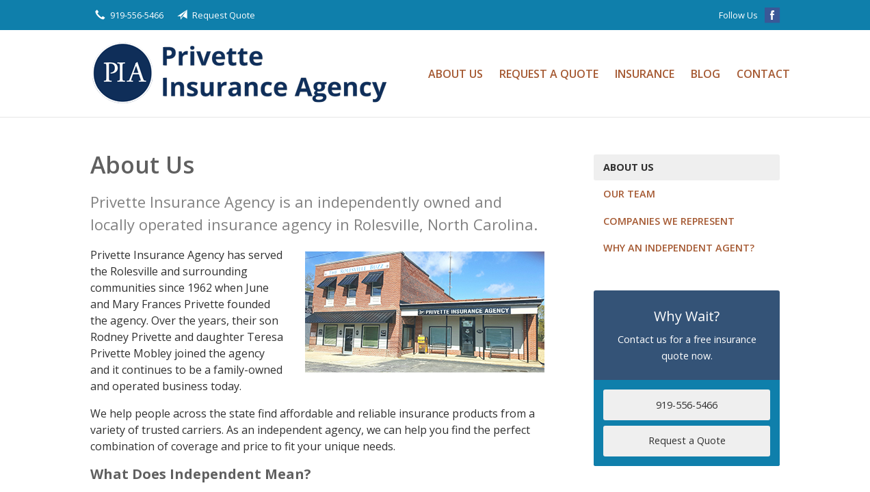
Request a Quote (548, 73)
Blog (705, 73)
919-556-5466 (686, 404)
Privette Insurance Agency (244, 73)
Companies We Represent (669, 221)
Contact (763, 73)
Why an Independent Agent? (678, 247)
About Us (455, 73)
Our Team (629, 193)
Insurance (644, 73)
